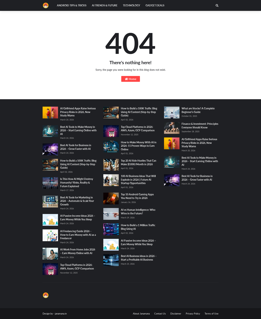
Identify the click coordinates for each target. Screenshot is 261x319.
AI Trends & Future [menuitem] (104, 5)
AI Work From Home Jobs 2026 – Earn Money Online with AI (77, 251)
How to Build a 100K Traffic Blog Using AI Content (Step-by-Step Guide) (78, 164)
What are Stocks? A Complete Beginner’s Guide (198, 110)
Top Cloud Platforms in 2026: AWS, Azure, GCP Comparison (77, 266)
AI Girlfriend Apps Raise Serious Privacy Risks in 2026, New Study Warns (78, 112)
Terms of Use (211, 313)
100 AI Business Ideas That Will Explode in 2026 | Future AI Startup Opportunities (138, 179)
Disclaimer (175, 313)
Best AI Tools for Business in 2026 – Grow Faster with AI (75, 147)
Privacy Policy (193, 313)
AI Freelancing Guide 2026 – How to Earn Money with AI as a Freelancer (78, 235)
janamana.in (61, 313)
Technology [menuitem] (131, 5)
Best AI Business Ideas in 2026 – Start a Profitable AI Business (139, 257)
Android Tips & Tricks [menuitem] (71, 5)
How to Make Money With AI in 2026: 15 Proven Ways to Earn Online (138, 146)
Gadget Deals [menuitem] (155, 5)
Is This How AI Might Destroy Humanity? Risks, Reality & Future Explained (76, 182)
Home (130, 79)
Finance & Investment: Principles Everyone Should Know (200, 125)
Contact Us (160, 313)
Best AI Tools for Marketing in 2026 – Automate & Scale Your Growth (77, 201)
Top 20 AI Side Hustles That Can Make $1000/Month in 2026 (138, 162)
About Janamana (141, 313)
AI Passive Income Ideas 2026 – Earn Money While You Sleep (77, 217)
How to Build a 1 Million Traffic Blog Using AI (138, 227)
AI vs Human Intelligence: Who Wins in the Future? (138, 211)
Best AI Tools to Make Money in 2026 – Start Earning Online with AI (78, 130)
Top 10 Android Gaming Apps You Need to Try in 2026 (137, 196)
